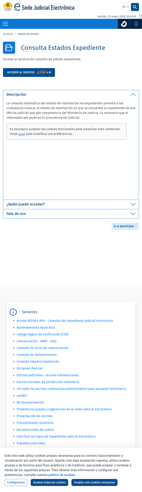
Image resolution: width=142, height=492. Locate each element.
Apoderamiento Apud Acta (36, 327)
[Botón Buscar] (135, 7)
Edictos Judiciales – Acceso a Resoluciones (48, 375)
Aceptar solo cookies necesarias (94, 482)
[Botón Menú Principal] (5, 24)
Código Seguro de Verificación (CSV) (42, 334)
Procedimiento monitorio (35, 423)
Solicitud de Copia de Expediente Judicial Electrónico (56, 436)
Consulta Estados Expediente (38, 361)
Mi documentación (30, 402)
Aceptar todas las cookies (49, 482)
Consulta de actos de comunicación (42, 348)
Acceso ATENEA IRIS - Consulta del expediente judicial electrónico (65, 321)
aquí (21, 134)
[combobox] (126, 7)
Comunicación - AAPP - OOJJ (37, 341)
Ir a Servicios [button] (125, 226)
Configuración (16, 482)
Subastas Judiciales (31, 443)
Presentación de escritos (35, 416)
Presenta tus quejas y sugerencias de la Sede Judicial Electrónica (64, 409)
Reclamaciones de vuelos (35, 430)
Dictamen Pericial (30, 368)
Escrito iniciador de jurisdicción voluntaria (48, 382)
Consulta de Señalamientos (37, 355)
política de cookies (61, 475)
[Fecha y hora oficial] (140, 16)
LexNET (22, 395)
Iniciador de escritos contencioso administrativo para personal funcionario (71, 389)
